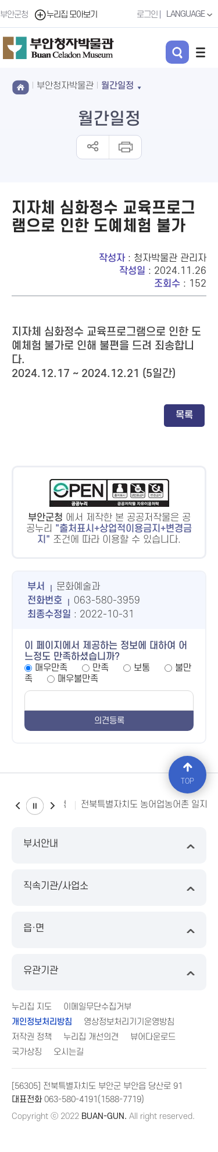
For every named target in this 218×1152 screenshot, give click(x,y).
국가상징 (27, 1052)
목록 (184, 415)
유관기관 (109, 972)
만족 (100, 668)
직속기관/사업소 (109, 887)
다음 (52, 805)
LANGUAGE (190, 14)
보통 (142, 668)
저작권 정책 (32, 1037)
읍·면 (109, 930)
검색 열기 (177, 52)
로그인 (147, 15)
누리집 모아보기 (65, 15)
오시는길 (68, 1052)
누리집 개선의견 (91, 1037)
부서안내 (109, 845)
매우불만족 (78, 679)
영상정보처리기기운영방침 (129, 1022)
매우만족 (51, 668)
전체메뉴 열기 (200, 52)
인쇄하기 (125, 147)
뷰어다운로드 (153, 1037)
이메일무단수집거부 (97, 1007)
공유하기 (93, 147)
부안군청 (14, 15)
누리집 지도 (32, 1007)
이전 (17, 805)
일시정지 (35, 805)
